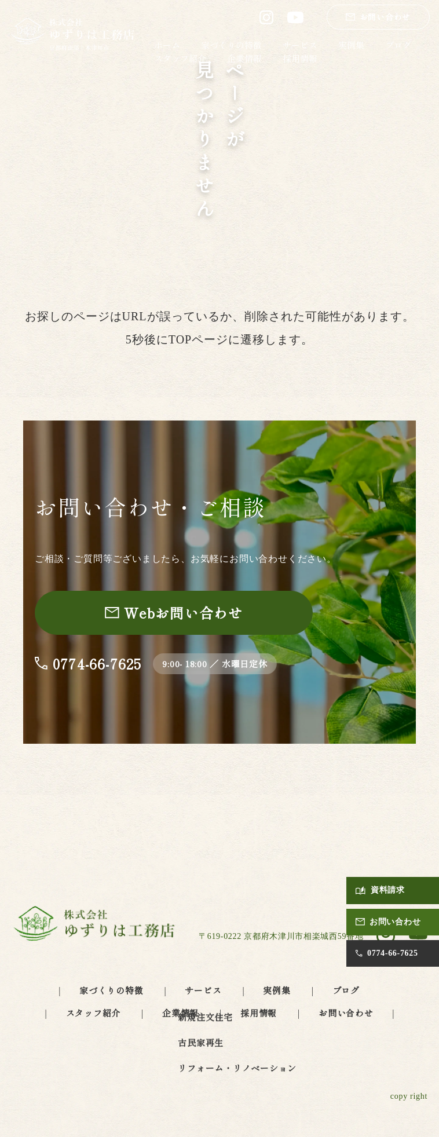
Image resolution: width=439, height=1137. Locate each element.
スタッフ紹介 (180, 58)
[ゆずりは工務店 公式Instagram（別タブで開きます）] (266, 17)
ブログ (398, 45)
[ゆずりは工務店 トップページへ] (73, 35)
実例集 (351, 45)
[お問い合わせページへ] (174, 613)
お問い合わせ (346, 1013)
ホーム (167, 45)
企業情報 (244, 58)
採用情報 (300, 58)
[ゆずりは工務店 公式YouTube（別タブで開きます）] (295, 17)
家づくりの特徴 (231, 45)
